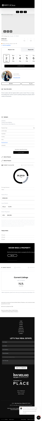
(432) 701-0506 (21, 394)
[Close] (39, 407)
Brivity (6, 419)
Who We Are (21, 331)
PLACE (29, 403)
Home (21, 321)
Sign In (37, 1)
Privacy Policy (23, 419)
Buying (21, 324)
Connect (21, 333)
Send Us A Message (21, 367)
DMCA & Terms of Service (32, 419)
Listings (21, 322)
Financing (21, 328)
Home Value (21, 330)
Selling (21, 326)
